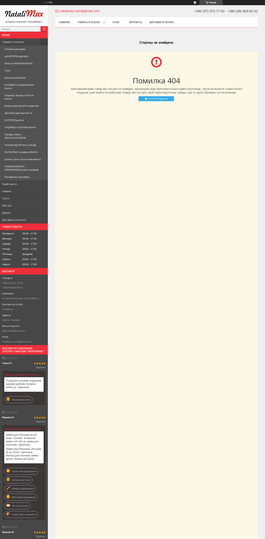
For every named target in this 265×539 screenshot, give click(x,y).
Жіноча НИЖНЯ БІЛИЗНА (19, 63)
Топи (7, 70)
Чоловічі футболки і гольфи (20, 145)
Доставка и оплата (161, 22)
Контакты (135, 22)
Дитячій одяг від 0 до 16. (19, 113)
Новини (6, 191)
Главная (64, 22)
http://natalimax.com (13, 330)
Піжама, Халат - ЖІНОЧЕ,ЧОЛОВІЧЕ (15, 136)
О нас (116, 22)
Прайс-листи (9, 184)
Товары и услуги (88, 22)
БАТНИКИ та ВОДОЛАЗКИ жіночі (19, 86)
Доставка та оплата (14, 219)
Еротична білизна (15, 77)
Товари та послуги (13, 42)
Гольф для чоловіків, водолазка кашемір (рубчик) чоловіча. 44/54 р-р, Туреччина (23, 384)
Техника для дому (15, 49)
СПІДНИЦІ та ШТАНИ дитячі (20, 127)
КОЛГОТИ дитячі (14, 120)
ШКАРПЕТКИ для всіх (16, 56)
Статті (6, 198)
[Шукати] (44, 29)
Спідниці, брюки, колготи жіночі (19, 97)
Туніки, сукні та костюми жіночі (23, 159)
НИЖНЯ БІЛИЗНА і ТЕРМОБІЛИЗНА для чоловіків (22, 168)
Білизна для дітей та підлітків (22, 105)
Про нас (6, 205)
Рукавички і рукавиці (17, 177)
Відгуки (6, 212)
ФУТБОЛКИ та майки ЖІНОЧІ (21, 152)
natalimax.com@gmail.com (17, 341)
